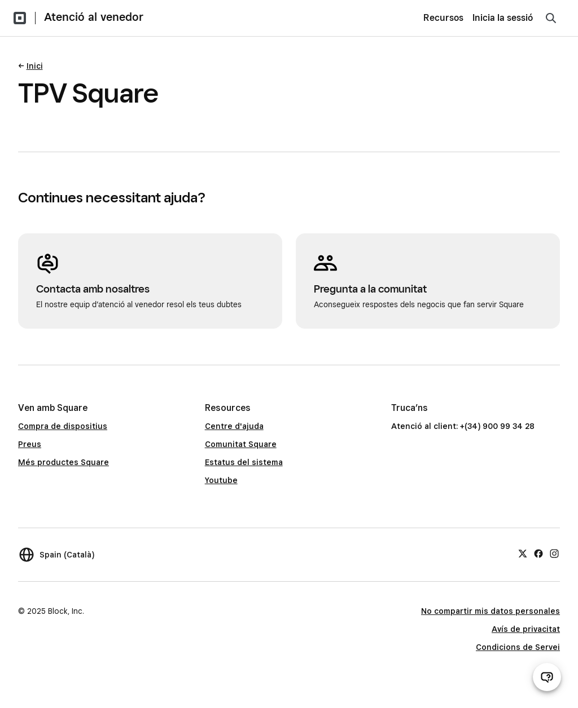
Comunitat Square (241, 444)
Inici (35, 65)
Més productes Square (63, 462)
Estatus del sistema (244, 462)
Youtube (221, 480)
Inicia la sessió (502, 17)
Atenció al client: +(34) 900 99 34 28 (463, 426)
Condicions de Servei (518, 647)
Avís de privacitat (526, 629)
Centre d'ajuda (234, 426)
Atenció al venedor (93, 17)
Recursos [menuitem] (443, 17)
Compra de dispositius (62, 426)
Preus (29, 444)
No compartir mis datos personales (490, 611)
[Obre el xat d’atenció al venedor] (547, 677)
